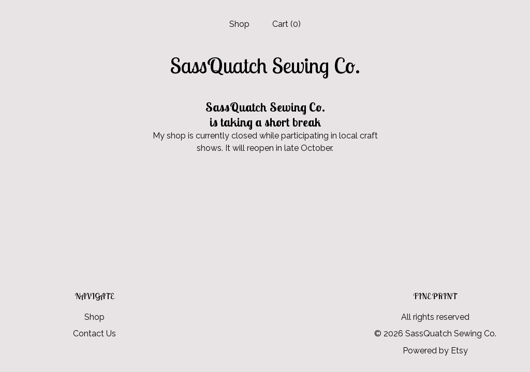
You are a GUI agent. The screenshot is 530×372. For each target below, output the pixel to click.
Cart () (286, 24)
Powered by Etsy (435, 350)
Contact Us (94, 333)
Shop (239, 24)
